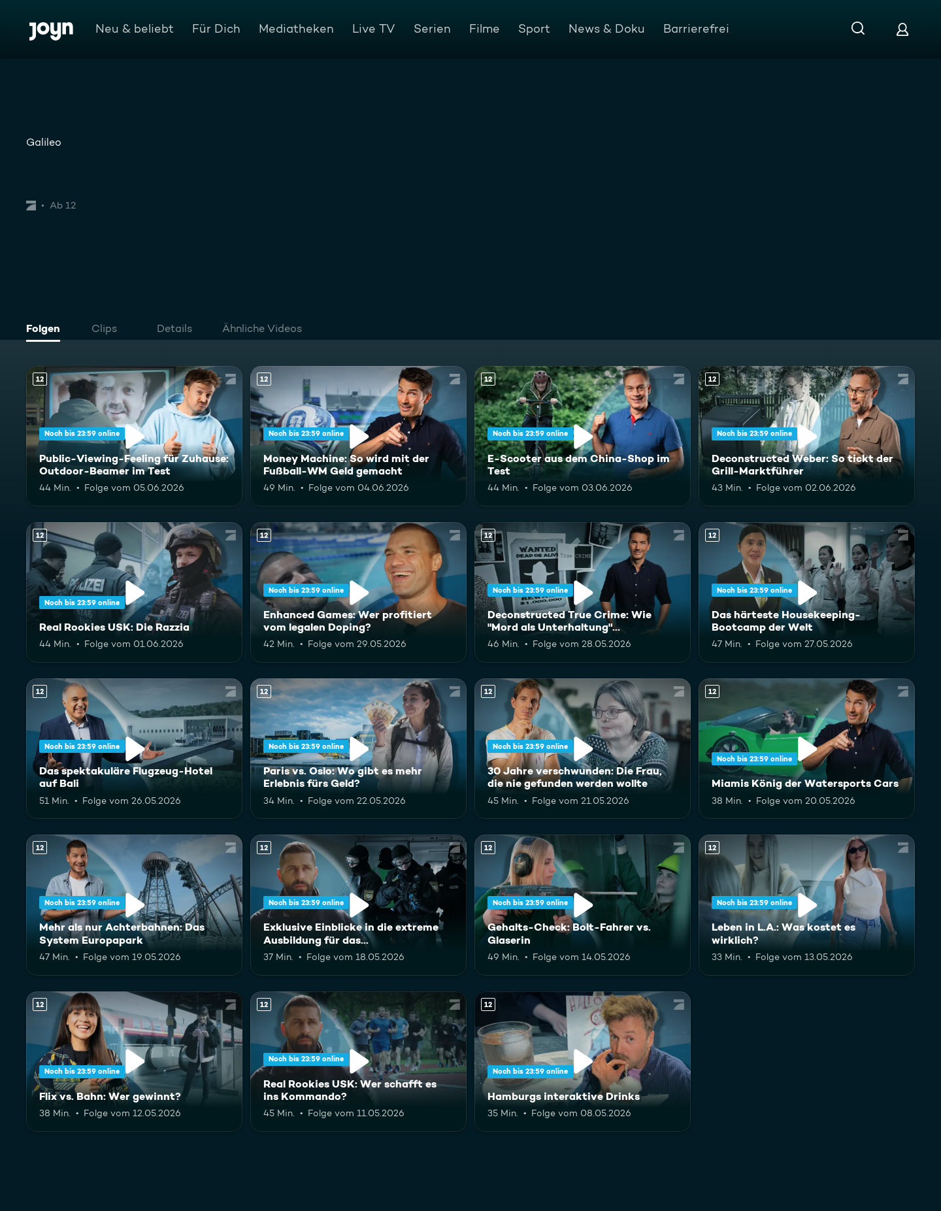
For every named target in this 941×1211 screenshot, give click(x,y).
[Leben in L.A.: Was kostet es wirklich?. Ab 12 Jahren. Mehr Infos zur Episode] (807, 905)
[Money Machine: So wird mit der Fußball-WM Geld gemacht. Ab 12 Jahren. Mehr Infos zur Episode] (358, 436)
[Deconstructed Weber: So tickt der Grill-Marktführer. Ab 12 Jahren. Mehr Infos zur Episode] (807, 436)
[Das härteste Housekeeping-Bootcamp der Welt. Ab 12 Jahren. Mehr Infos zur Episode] (807, 592)
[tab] (46, 330)
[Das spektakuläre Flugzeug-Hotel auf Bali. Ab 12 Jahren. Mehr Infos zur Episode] (134, 748)
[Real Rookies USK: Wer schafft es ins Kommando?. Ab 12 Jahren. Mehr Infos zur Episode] (358, 1061)
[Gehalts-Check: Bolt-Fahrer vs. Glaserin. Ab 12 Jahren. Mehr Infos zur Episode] (582, 905)
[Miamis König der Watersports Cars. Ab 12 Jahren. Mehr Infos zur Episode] (807, 748)
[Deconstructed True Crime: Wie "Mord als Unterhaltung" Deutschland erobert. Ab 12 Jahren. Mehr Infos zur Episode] (582, 592)
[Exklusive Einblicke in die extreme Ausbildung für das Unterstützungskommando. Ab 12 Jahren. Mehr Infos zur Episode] (358, 905)
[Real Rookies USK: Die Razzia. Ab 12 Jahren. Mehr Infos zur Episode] (134, 592)
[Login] (902, 29)
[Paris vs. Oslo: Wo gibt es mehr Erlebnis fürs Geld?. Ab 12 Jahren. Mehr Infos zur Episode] (358, 748)
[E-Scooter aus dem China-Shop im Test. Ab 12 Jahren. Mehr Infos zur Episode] (582, 436)
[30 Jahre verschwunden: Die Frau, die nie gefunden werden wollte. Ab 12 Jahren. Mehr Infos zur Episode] (582, 748)
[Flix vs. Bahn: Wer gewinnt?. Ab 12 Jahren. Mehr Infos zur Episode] (134, 1061)
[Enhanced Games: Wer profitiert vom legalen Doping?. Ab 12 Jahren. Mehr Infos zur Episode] (358, 592)
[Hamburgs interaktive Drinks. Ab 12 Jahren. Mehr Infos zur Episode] (582, 1061)
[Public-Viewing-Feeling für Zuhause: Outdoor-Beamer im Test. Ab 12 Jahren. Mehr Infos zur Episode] (134, 436)
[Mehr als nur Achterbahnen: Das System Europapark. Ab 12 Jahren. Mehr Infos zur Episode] (134, 905)
